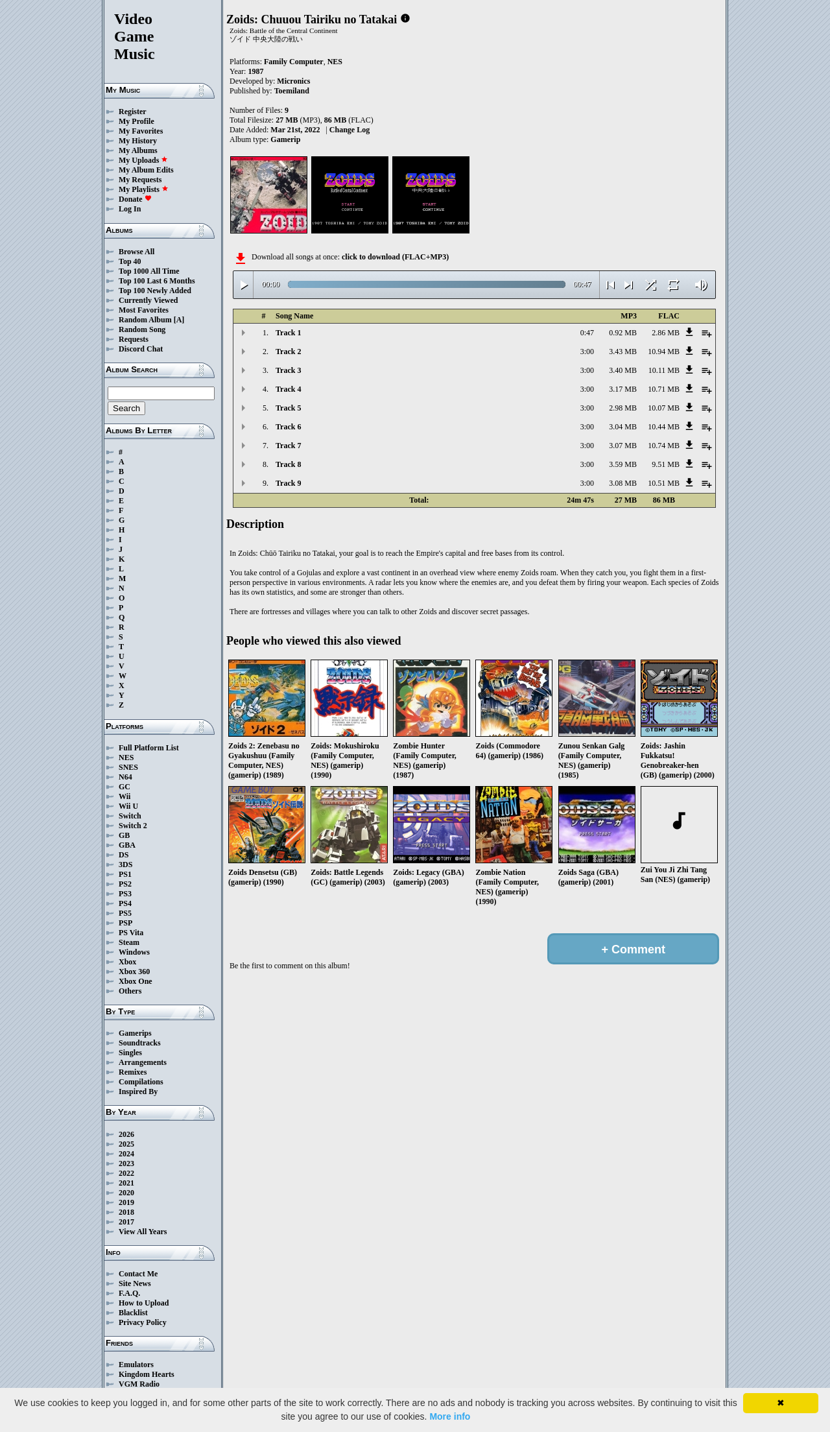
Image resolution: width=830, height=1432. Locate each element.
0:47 (587, 332)
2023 (126, 1163)
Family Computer (294, 61)
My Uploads (143, 160)
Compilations (141, 1081)
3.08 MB (623, 483)
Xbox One (135, 981)
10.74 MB (664, 445)
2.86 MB (666, 332)
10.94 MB (664, 351)
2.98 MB (623, 407)
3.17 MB (623, 389)
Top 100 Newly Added (155, 290)
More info (449, 1416)
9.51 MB (666, 464)
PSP (125, 922)
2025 (126, 1144)
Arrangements (143, 1062)
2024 (126, 1153)
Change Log (349, 129)
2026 (126, 1134)
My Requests (140, 179)
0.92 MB (623, 332)
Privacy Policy (143, 1322)
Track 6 (288, 426)
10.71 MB (664, 389)
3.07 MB (623, 445)
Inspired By (138, 1091)
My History (138, 140)
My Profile (136, 121)
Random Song (142, 329)
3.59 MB (623, 464)
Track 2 (288, 351)
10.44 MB (664, 426)
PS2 (125, 884)
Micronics (293, 81)
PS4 (125, 903)
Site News (135, 1283)
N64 (125, 777)
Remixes (133, 1072)
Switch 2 (133, 825)
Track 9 (288, 483)
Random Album (145, 319)
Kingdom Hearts (146, 1374)
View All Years (143, 1231)
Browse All (136, 251)
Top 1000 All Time (149, 271)
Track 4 (288, 389)
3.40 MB (623, 370)
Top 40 (130, 261)
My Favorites (141, 131)
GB (124, 835)
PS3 (125, 893)
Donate (135, 199)
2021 (126, 1182)
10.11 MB (664, 370)
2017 (126, 1221)
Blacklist (133, 1312)
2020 (126, 1192)
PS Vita (131, 932)
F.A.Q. (129, 1293)
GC (124, 786)
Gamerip (285, 139)
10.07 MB (664, 407)
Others (130, 991)
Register (133, 111)
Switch (130, 815)
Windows (134, 952)
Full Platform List (149, 747)
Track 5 (288, 407)
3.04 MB (623, 426)
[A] (179, 319)
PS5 (125, 913)
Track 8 (288, 464)
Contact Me (138, 1273)
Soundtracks (140, 1042)
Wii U (128, 806)
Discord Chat (141, 348)
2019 (126, 1202)
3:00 (587, 351)
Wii (124, 796)
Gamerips (135, 1033)
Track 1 (288, 332)
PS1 (125, 874)
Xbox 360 (134, 971)
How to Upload (144, 1302)
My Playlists (144, 189)
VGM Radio (139, 1384)
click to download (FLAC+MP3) (395, 256)
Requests (133, 339)
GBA (127, 845)
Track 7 (288, 445)
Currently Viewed (148, 300)
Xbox (127, 961)
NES (126, 757)
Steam (129, 942)
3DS (125, 864)
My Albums (138, 150)
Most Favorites (144, 310)
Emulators (136, 1364)
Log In (130, 208)
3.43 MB (623, 351)
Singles (130, 1052)
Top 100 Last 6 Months (157, 280)
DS (123, 854)
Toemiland (291, 90)
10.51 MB (664, 483)
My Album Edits (146, 169)
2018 (126, 1212)
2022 (126, 1173)
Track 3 (288, 370)
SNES (128, 767)
